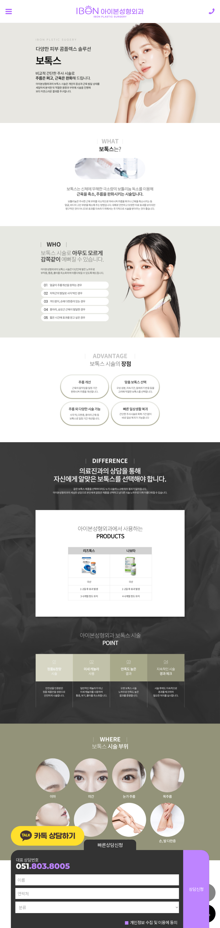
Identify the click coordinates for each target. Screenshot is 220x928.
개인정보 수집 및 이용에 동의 (153, 922)
